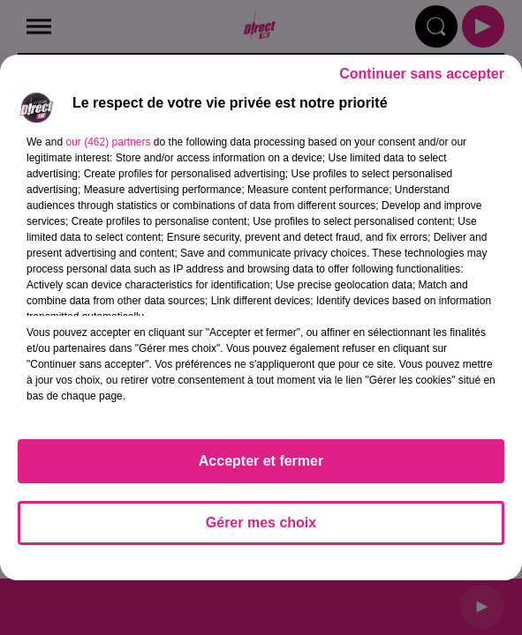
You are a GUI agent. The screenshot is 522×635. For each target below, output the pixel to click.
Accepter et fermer (261, 460)
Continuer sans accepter (421, 73)
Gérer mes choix (261, 522)
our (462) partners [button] (107, 142)
